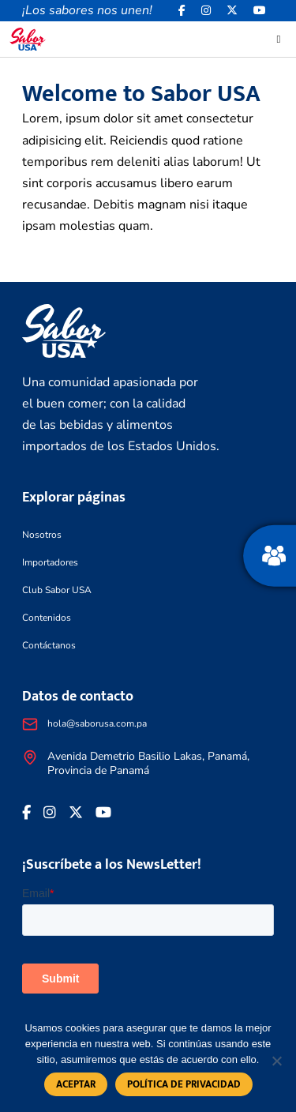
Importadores (50, 562)
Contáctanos (49, 645)
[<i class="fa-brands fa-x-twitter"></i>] (232, 10)
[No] (276, 1061)
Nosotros (42, 534)
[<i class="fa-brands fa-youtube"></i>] (259, 10)
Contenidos (46, 617)
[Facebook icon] (181, 10)
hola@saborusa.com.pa (97, 723)
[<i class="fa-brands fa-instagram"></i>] (206, 10)
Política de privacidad (184, 1084)
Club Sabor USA (57, 590)
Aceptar (76, 1084)
